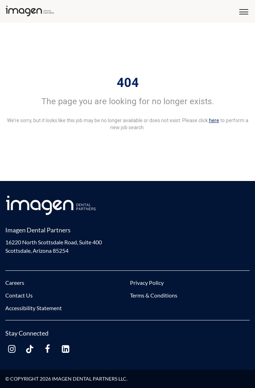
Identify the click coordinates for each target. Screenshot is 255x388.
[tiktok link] (29, 349)
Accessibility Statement (33, 308)
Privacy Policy (147, 282)
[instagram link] (11, 349)
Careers (14, 282)
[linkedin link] (65, 349)
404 (128, 82)
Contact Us (19, 295)
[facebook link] (47, 349)
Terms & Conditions (153, 295)
